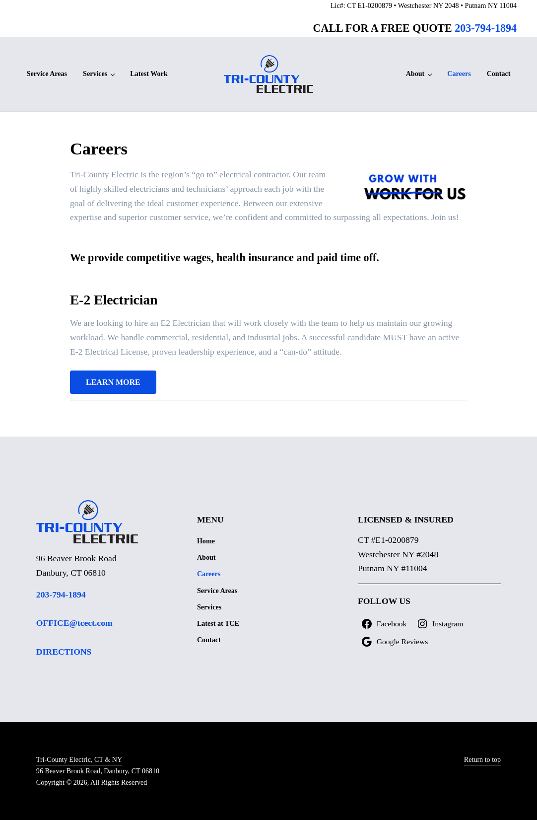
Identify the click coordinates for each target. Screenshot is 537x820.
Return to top (482, 759)
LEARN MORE (113, 382)
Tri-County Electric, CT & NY (79, 759)
